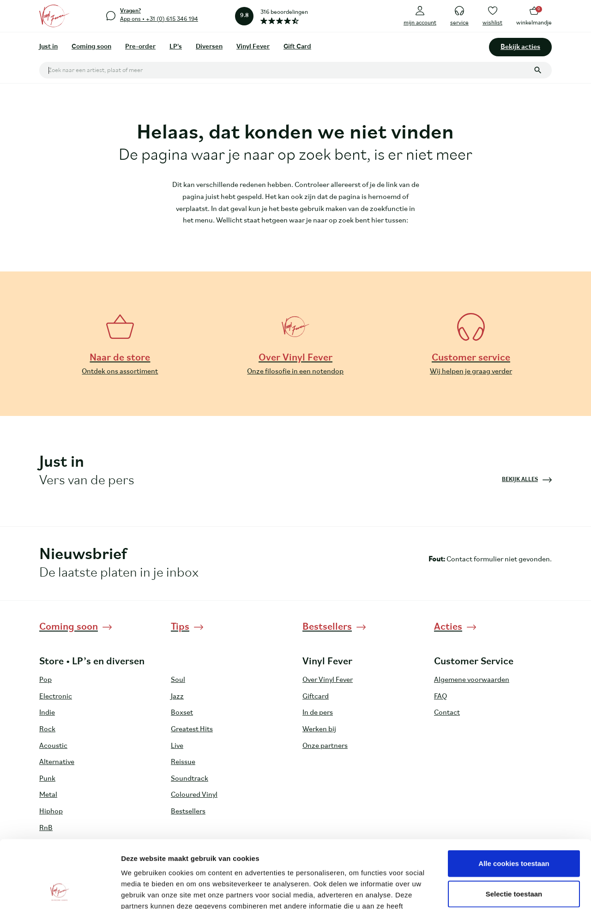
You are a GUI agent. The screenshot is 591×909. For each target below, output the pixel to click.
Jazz (177, 696)
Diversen (209, 46)
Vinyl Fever (253, 46)
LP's (175, 46)
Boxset (182, 712)
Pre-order (140, 46)
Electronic (55, 696)
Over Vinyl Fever (327, 680)
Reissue (183, 762)
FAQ (440, 696)
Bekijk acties (520, 47)
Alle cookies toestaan (513, 800)
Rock (47, 729)
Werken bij (319, 729)
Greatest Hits (192, 729)
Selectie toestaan (514, 830)
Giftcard (315, 696)
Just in (48, 46)
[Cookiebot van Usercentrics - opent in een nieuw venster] (59, 891)
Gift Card (297, 46)
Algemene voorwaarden (471, 680)
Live (177, 746)
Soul (178, 680)
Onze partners (325, 746)
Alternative (56, 762)
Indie (47, 712)
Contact (447, 712)
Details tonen (499, 891)
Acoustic (53, 746)
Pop (45, 680)
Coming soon (91, 46)
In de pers (317, 712)
